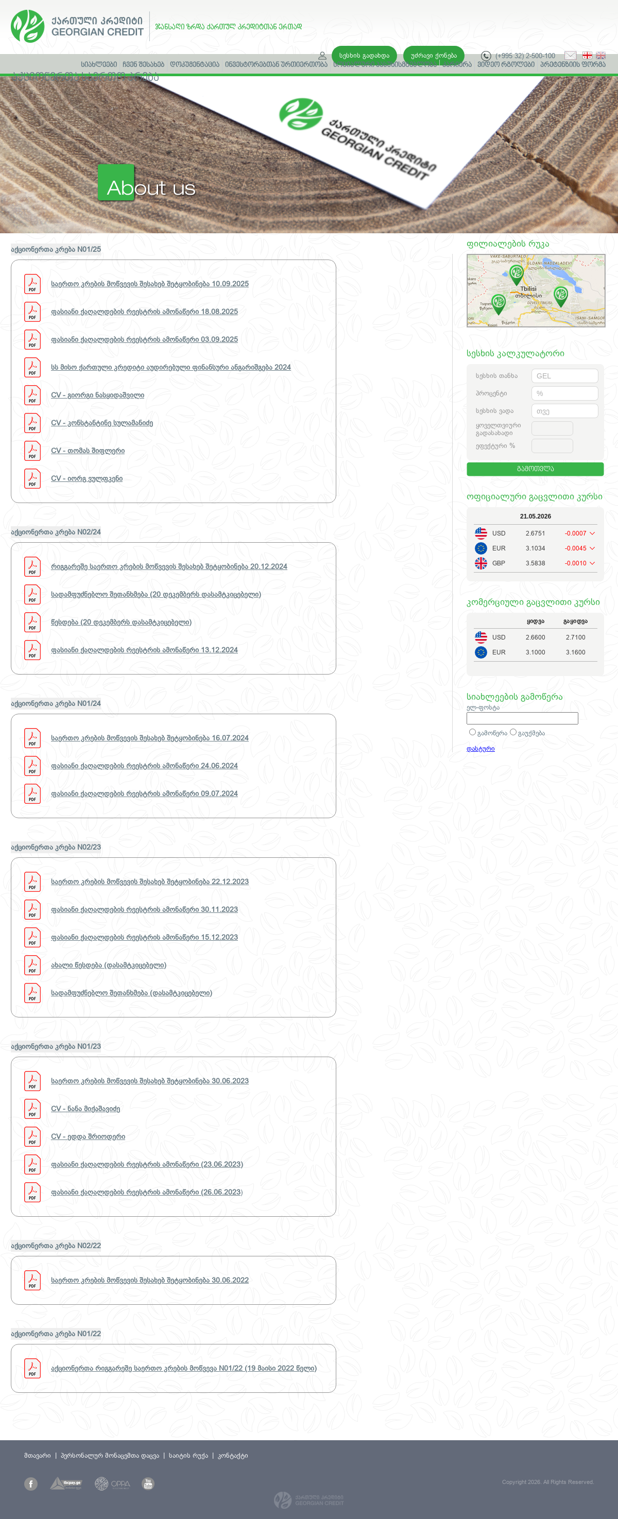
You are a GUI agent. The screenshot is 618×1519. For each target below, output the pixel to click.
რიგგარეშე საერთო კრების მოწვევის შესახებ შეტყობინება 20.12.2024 (169, 566)
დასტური (481, 748)
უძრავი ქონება (434, 55)
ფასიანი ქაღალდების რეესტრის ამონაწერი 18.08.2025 (144, 311)
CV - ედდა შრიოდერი (88, 1136)
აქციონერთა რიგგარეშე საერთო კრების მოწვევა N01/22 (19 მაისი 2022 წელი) (184, 1368)
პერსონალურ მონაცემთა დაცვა (110, 1455)
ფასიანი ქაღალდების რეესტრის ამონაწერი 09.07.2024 (144, 793)
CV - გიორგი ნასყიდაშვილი (97, 395)
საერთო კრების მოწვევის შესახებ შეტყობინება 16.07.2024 (150, 738)
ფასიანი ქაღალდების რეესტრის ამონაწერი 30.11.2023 (144, 909)
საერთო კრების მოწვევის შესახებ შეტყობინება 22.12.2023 (150, 881)
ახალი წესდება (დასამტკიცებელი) (108, 965)
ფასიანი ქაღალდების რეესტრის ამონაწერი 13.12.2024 (144, 650)
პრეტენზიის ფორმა (573, 65)
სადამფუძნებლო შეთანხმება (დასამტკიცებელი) (131, 993)
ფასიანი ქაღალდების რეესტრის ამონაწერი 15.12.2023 (144, 937)
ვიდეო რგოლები (506, 65)
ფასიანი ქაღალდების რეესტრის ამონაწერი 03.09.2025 (144, 339)
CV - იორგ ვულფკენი (87, 478)
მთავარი (37, 1455)
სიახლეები (99, 65)
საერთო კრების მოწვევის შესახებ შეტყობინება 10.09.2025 (150, 284)
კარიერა (457, 65)
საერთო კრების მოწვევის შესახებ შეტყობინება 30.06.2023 (150, 1081)
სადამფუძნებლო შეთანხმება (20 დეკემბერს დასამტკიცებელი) (156, 594)
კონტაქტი (233, 1455)
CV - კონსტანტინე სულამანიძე (102, 423)
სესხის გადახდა (364, 55)
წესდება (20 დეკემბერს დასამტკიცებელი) (121, 622)
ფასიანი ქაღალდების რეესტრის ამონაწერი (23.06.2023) (147, 1164)
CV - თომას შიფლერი (88, 450)
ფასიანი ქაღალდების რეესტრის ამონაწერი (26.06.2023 (146, 1192)
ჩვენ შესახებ (143, 65)
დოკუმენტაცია (194, 65)
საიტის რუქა (188, 1455)
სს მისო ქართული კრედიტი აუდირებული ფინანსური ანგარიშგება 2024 (171, 367)
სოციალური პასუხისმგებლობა (385, 65)
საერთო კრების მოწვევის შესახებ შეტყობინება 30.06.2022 (150, 1280)
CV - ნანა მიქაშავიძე (85, 1108)
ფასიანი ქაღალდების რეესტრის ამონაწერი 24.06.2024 (144, 766)
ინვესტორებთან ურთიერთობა (276, 65)
